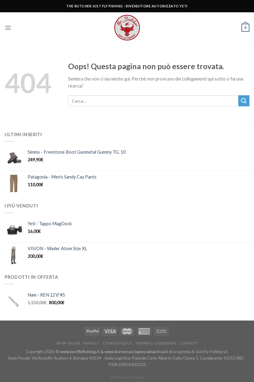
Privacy (91, 343)
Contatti (188, 343)
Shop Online (68, 343)
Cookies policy (117, 343)
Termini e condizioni (156, 343)
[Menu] (8, 28)
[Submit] (243, 100)
